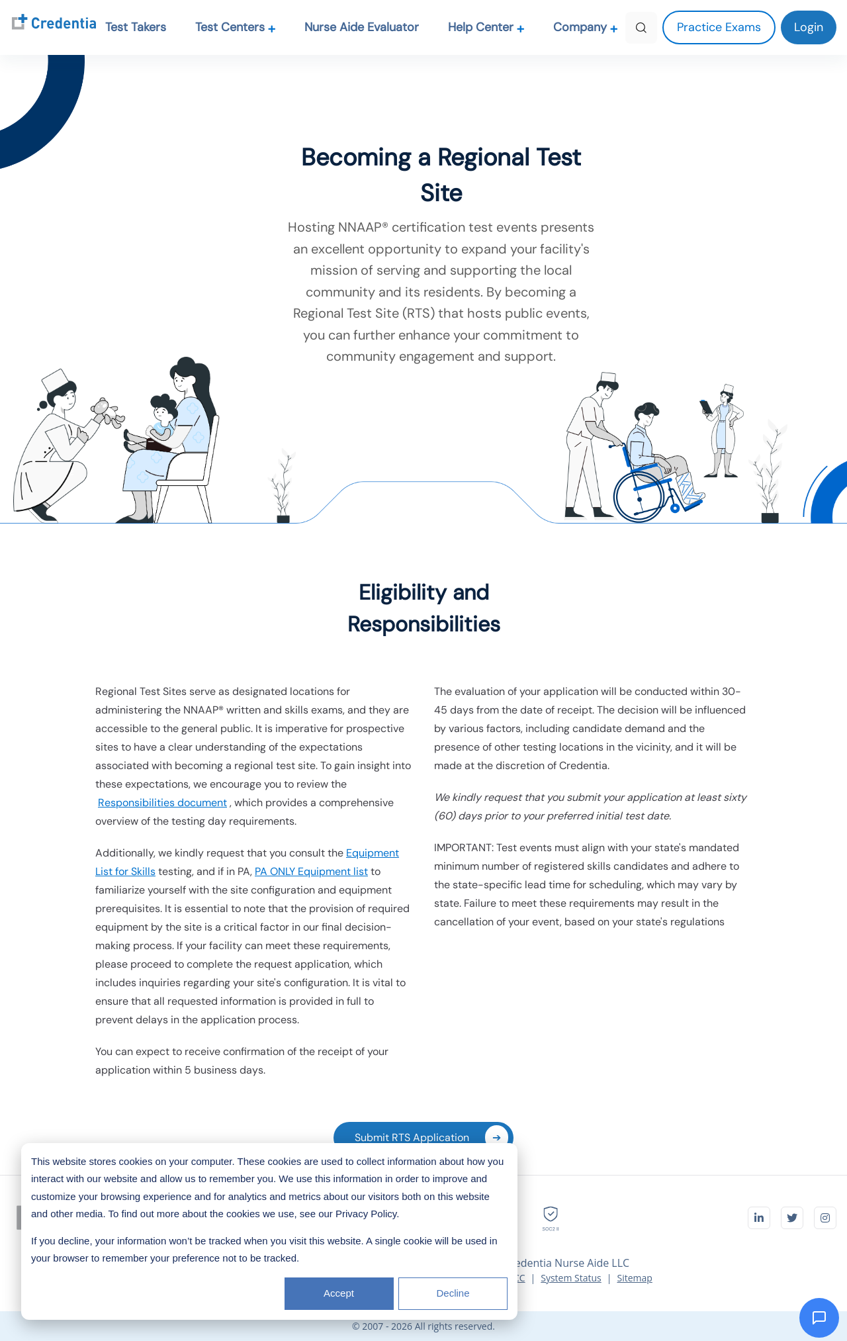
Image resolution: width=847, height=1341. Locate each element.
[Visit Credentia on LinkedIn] (759, 1218)
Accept (339, 1293)
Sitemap (634, 1278)
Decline (452, 1293)
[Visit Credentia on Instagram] (825, 1218)
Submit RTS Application (431, 1137)
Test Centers (235, 27)
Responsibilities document (162, 802)
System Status (571, 1278)
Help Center (486, 27)
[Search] (641, 28)
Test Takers (135, 27)
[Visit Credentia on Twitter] (792, 1218)
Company (585, 27)
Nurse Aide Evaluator (361, 27)
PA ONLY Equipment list (311, 871)
